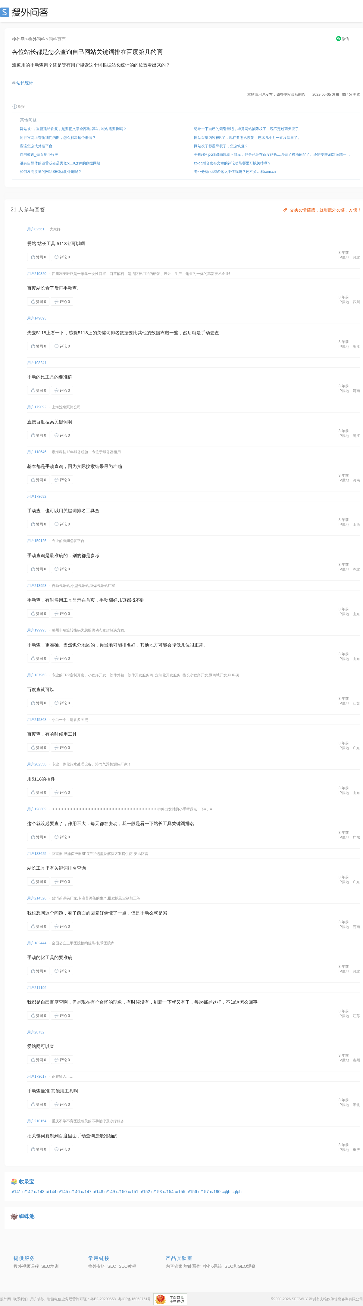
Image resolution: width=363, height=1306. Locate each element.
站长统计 (24, 82)
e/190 (216, 1191)
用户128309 (36, 809)
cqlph (237, 1191)
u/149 (110, 1191)
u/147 (87, 1191)
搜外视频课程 (26, 1266)
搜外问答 (36, 39)
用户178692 (36, 496)
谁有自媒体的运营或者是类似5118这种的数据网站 (60, 163)
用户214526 (36, 898)
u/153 (157, 1191)
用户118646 (36, 452)
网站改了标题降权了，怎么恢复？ (221, 146)
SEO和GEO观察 (239, 1266)
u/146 (75, 1191)
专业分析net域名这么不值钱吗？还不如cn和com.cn (235, 172)
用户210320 (36, 274)
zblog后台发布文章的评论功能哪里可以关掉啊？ (232, 163)
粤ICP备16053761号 (134, 1299)
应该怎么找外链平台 (36, 146)
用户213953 (36, 586)
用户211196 (36, 988)
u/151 (133, 1191)
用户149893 (36, 318)
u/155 (180, 1191)
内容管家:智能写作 (183, 1266)
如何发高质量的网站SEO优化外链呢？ (51, 172)
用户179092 (36, 407)
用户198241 (36, 363)
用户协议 (37, 1299)
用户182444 (36, 943)
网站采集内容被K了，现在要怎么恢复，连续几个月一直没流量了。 (247, 138)
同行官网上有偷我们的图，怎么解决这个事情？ (58, 138)
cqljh (227, 1191)
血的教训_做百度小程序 (39, 154)
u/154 (169, 1191)
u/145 (63, 1191)
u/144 (52, 1191)
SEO (25, 12)
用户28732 (35, 1032)
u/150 (122, 1191)
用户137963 (36, 675)
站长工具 (46, 243)
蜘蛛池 (26, 1216)
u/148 (99, 1191)
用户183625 (36, 854)
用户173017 (36, 1076)
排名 (115, 332)
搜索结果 (95, 466)
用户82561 (35, 229)
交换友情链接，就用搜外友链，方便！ (321, 209)
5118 (62, 243)
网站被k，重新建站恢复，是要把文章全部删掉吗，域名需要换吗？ (73, 129)
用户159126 (36, 541)
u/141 (16, 1191)
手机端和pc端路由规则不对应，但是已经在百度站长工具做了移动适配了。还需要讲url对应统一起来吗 (273, 154)
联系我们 (20, 1299)
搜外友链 (96, 1266)
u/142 (28, 1191)
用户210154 (36, 1121)
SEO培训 (50, 1266)
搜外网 (18, 39)
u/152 (145, 1191)
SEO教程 (127, 1266)
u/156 (192, 1191)
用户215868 (36, 720)
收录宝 (26, 1182)
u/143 (40, 1191)
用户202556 (36, 764)
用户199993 (36, 630)
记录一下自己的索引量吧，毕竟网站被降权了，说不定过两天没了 (246, 129)
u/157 (204, 1191)
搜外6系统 (212, 1266)
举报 (18, 106)
